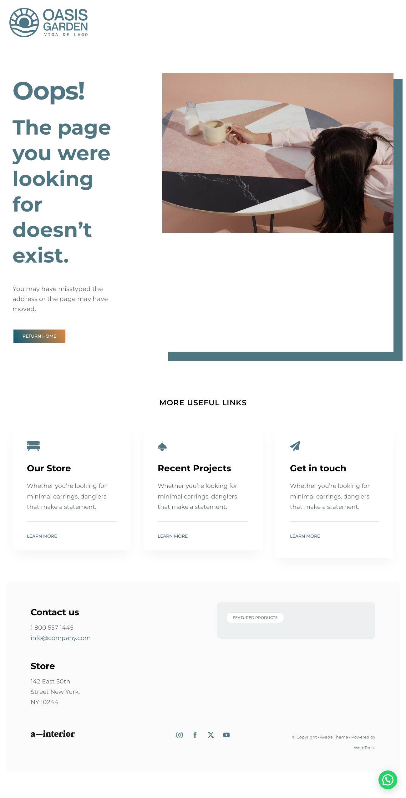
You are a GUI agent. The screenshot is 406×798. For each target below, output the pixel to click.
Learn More (42, 536)
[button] (390, 786)
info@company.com (61, 638)
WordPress (364, 747)
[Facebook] (195, 735)
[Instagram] (179, 735)
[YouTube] (226, 735)
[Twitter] (211, 735)
